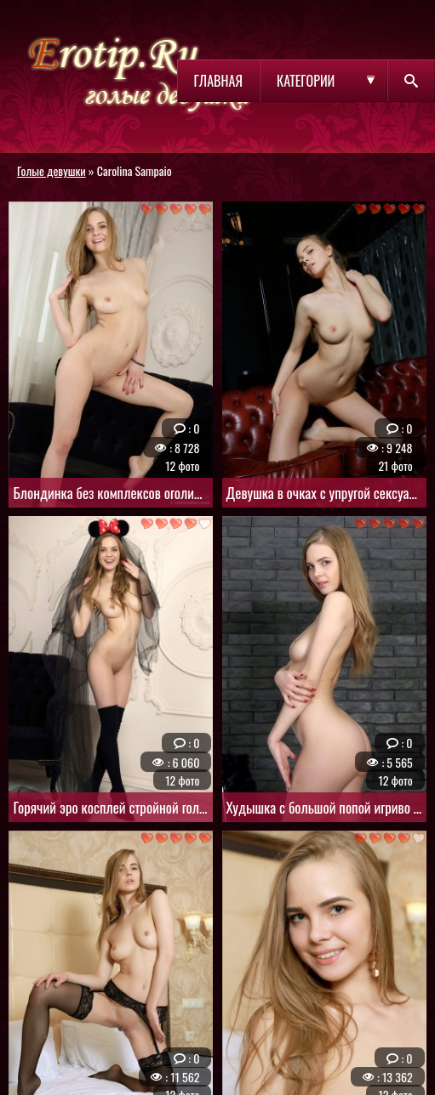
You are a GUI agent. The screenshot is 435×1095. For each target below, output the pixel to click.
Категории (306, 81)
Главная (218, 81)
